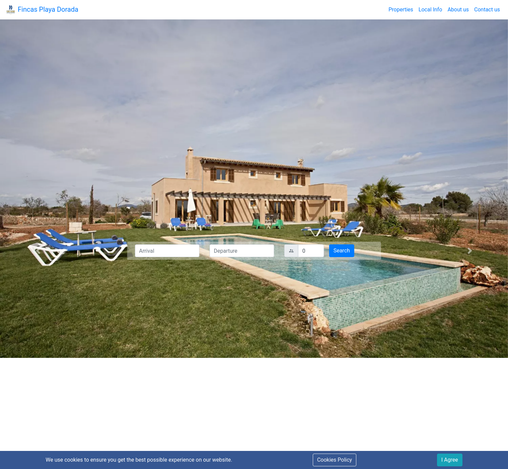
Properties (400, 9)
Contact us (487, 9)
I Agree (449, 460)
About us (458, 9)
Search (342, 250)
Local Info (430, 9)
